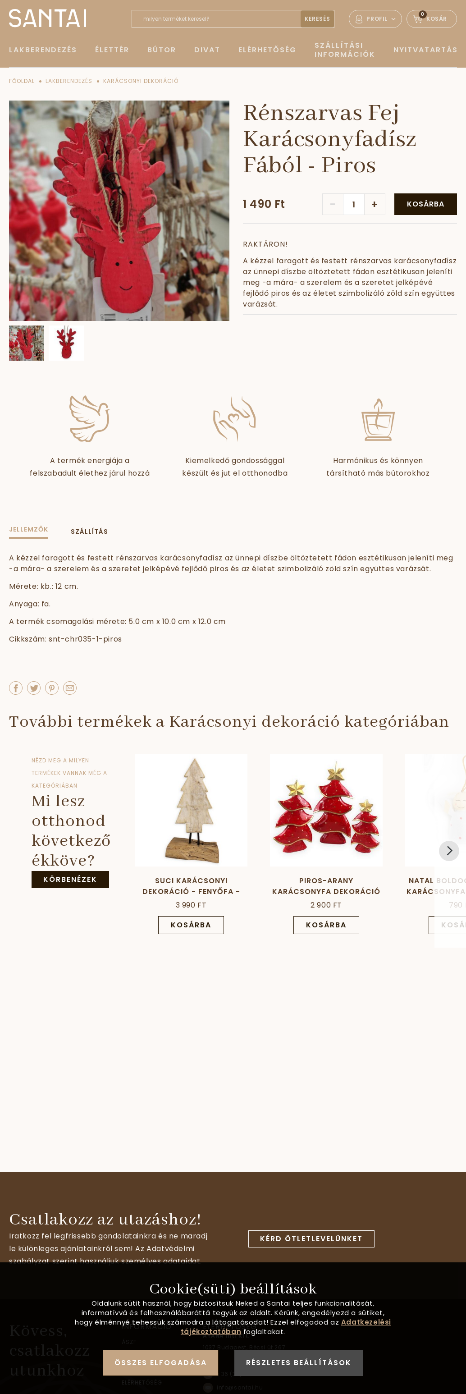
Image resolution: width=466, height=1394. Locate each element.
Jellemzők (28, 529)
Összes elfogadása (160, 1362)
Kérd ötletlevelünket (311, 1239)
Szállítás (89, 531)
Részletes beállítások (299, 1362)
